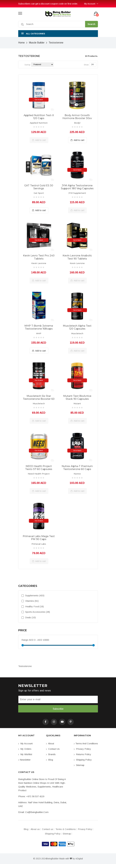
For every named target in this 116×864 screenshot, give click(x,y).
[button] (58, 33)
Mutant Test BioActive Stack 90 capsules (77, 397)
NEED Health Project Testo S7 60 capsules (38, 468)
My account (25, 743)
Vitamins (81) (30, 601)
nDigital (79, 858)
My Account (89, 3)
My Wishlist (25, 754)
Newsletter (24, 759)
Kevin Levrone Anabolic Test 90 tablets (77, 257)
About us (35, 829)
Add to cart (39, 140)
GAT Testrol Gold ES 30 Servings (38, 187)
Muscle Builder (36, 42)
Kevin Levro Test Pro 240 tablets (39, 257)
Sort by (27, 65)
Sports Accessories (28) (35, 612)
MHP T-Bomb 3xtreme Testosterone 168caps (38, 327)
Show (86, 65)
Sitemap (79, 765)
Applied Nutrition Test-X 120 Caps (39, 117)
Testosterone (56, 42)
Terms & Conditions (65, 829)
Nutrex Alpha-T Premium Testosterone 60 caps (77, 468)
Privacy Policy (82, 749)
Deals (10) (28, 617)
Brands (51, 754)
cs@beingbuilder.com (37, 812)
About (50, 743)
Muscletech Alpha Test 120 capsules (77, 327)
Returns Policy (82, 754)
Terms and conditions (86, 743)
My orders (24, 749)
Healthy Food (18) (32, 606)
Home (21, 42)
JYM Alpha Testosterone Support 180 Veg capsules (77, 187)
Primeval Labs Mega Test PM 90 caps (39, 538)
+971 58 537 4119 (35, 796)
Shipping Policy (83, 759)
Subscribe (58, 708)
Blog (49, 759)
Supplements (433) (32, 595)
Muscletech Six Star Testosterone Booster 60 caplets (39, 397)
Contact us (53, 749)
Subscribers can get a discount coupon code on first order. (48, 3)
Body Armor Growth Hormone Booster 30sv (77, 117)
